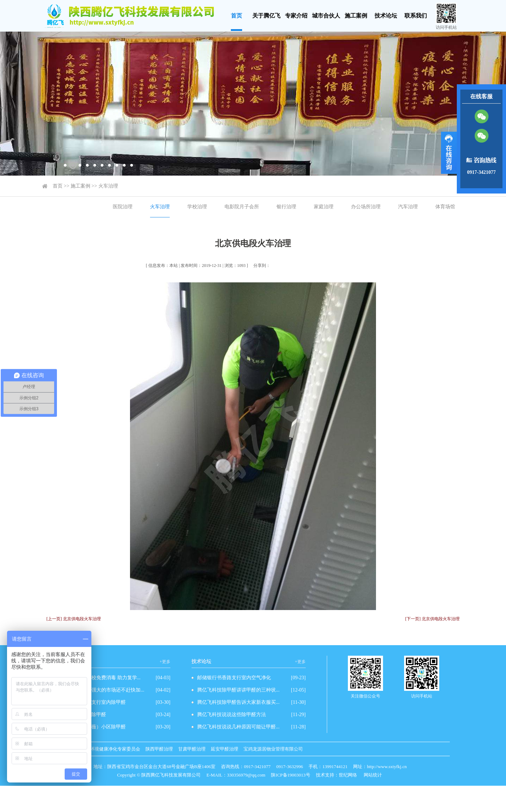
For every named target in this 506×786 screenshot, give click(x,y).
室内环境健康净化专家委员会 (110, 749)
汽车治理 (408, 206)
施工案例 (356, 16)
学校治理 (197, 206)
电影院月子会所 (242, 206)
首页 (236, 16)
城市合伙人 (326, 16)
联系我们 (415, 16)
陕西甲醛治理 (159, 749)
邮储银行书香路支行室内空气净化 (234, 677)
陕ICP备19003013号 (290, 775)
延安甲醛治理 (224, 749)
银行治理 (286, 206)
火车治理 (108, 186)
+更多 (165, 661)
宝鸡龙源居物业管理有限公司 (273, 749)
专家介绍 (296, 16)
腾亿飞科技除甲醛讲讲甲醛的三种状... (238, 690)
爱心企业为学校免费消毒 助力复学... (101, 677)
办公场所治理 (366, 206)
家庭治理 (323, 206)
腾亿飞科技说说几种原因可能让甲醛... (238, 726)
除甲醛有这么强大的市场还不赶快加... (103, 690)
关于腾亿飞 (266, 16)
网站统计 (373, 775)
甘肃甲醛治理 (192, 749)
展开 (449, 153)
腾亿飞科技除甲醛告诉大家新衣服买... (238, 702)
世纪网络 (348, 775)
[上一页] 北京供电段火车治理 (73, 618)
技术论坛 (386, 16)
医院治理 (122, 206)
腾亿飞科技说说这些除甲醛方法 (231, 714)
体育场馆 (445, 206)
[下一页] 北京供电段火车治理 (432, 618)
